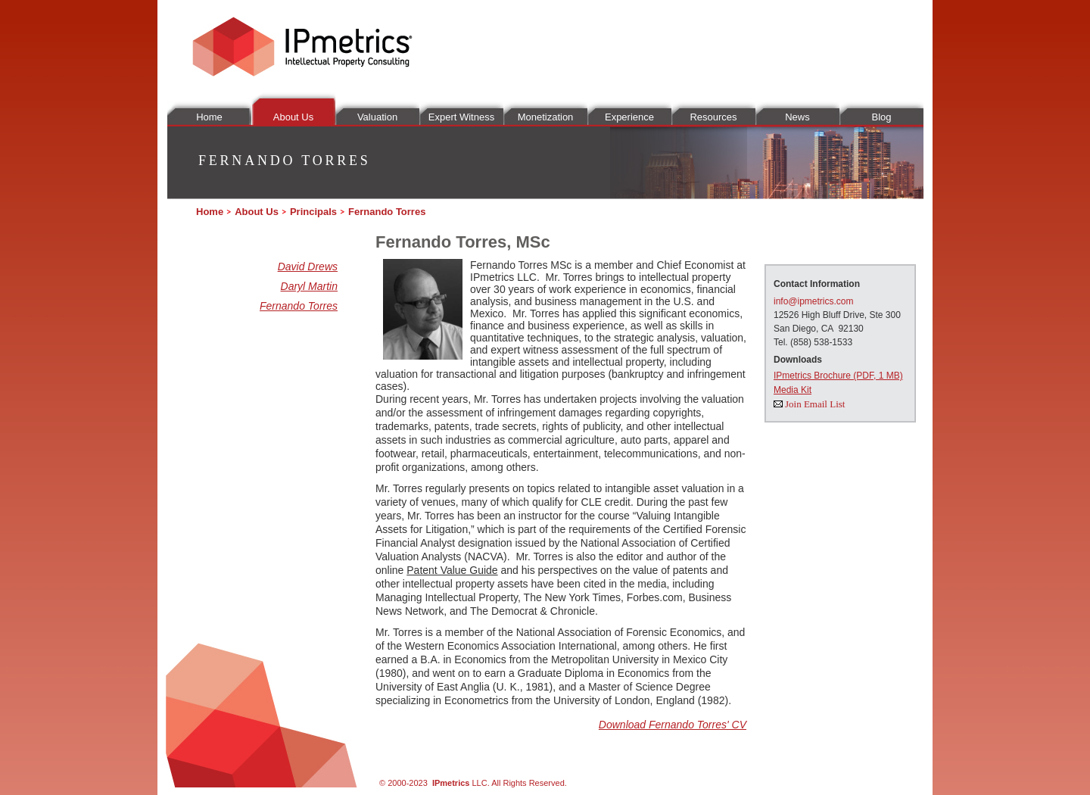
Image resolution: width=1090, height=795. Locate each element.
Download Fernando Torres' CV (672, 725)
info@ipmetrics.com (814, 301)
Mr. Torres (535, 313)
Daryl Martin (309, 286)
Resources (713, 117)
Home (209, 117)
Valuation (377, 117)
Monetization (546, 117)
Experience (629, 117)
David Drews (308, 266)
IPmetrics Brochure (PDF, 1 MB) (838, 375)
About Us (293, 117)
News (797, 117)
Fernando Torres (299, 306)
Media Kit (792, 390)
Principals (313, 211)
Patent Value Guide (451, 570)
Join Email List (815, 404)
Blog (881, 117)
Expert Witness (461, 117)
